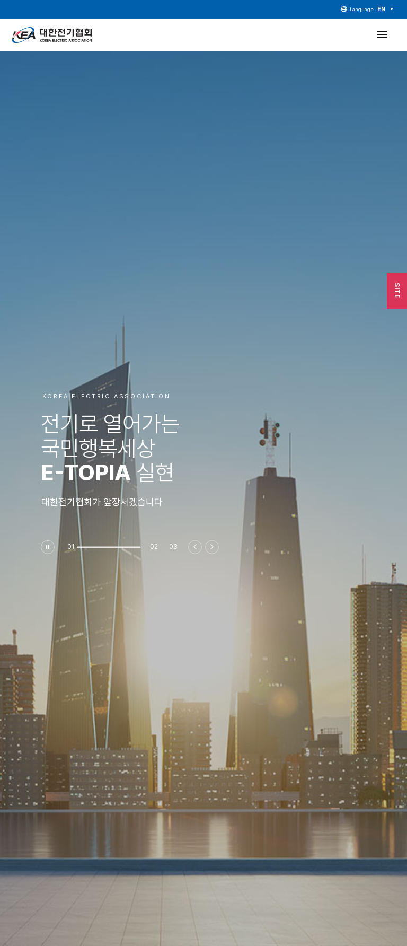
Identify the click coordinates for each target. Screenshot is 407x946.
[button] (108, 546)
